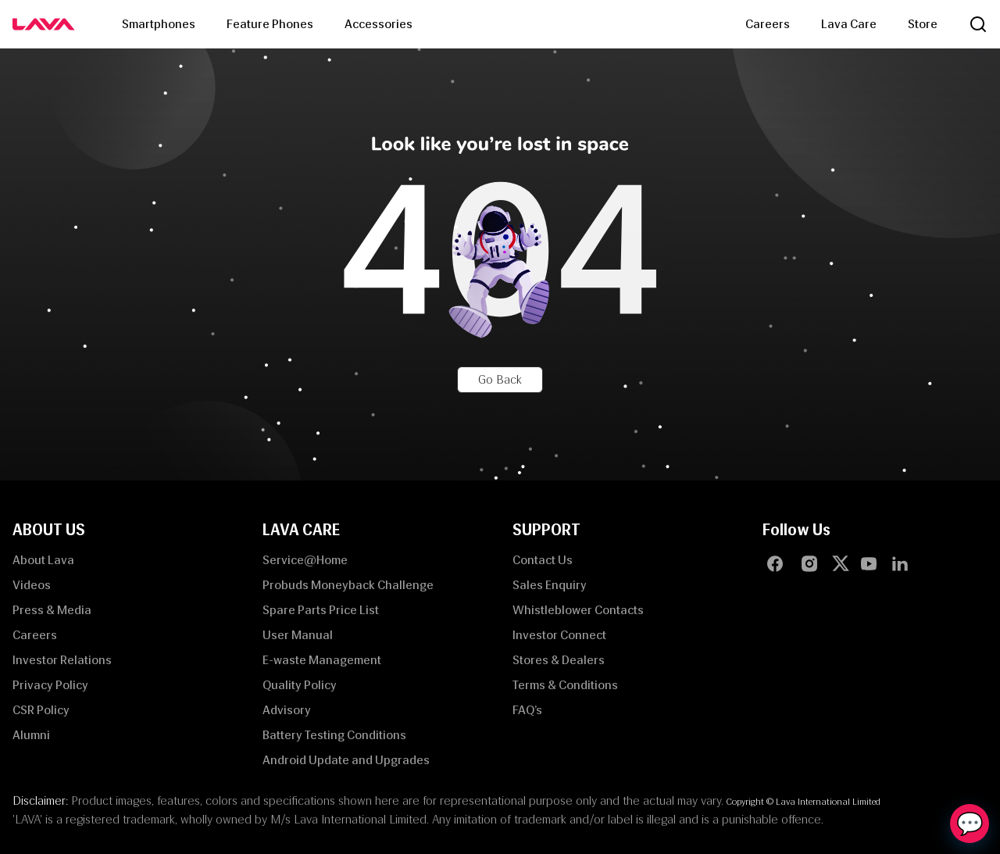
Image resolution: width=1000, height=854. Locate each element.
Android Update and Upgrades (346, 759)
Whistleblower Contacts (578, 609)
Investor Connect (559, 634)
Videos (31, 584)
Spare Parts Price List (320, 609)
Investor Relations (62, 659)
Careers (767, 23)
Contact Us (542, 559)
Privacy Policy (50, 684)
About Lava (43, 559)
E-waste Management (321, 659)
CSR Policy (41, 709)
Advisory (286, 709)
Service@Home (305, 559)
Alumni (31, 734)
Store (923, 23)
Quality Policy (299, 684)
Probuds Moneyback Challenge (348, 584)
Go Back (500, 379)
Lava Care (849, 23)
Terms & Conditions (565, 684)
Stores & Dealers (558, 659)
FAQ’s (527, 709)
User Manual (297, 634)
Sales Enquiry (549, 584)
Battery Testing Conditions (334, 734)
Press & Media (51, 609)
